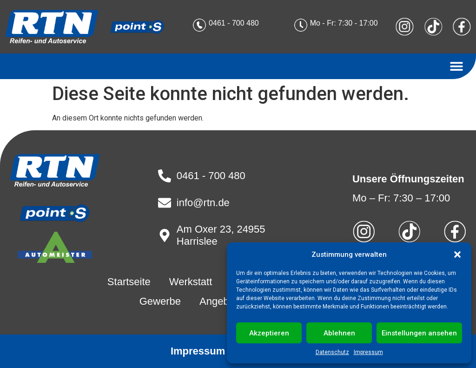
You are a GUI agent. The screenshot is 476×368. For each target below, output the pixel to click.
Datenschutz (332, 352)
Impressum (368, 352)
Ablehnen (339, 333)
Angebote (221, 301)
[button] (457, 254)
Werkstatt (190, 282)
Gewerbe (160, 301)
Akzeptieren (269, 333)
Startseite (129, 282)
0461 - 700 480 (234, 23)
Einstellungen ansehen (419, 333)
